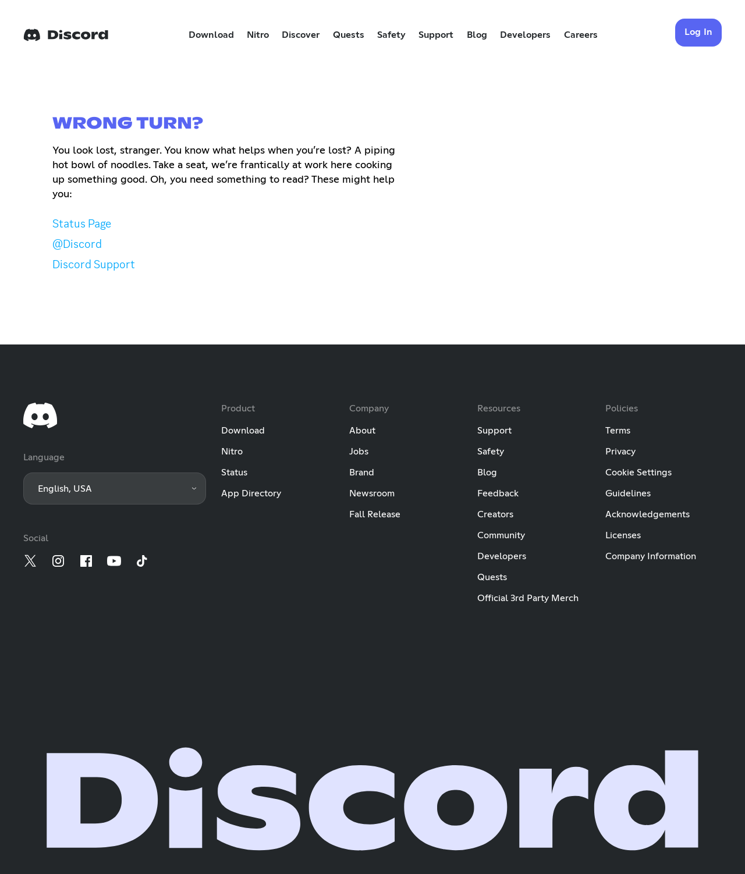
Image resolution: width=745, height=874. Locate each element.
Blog (477, 35)
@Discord (77, 243)
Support (435, 35)
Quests (348, 35)
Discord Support (93, 264)
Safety (391, 35)
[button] (114, 488)
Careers (581, 35)
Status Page (81, 223)
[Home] (65, 35)
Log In (698, 32)
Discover (301, 35)
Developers (525, 35)
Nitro (258, 35)
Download (211, 35)
